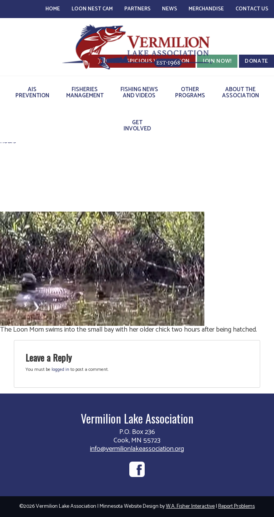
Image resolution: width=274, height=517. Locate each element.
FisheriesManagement (85, 92)
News (169, 9)
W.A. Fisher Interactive (190, 506)
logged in (60, 369)
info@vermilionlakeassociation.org (137, 449)
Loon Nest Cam (92, 9)
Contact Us (252, 9)
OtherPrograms (190, 92)
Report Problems (236, 506)
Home (52, 9)
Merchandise (206, 9)
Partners (137, 9)
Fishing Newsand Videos (139, 92)
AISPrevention (32, 92)
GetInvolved (137, 125)
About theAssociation (240, 92)
